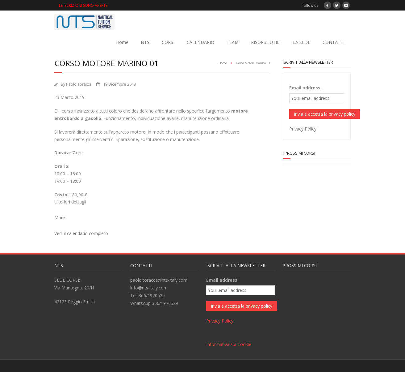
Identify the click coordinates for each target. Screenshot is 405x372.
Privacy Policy (302, 129)
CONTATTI (333, 42)
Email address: (305, 88)
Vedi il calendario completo (81, 233)
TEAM (233, 42)
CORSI (168, 42)
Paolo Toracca (79, 84)
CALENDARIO (200, 42)
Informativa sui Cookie (228, 344)
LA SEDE (301, 42)
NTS (145, 42)
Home (122, 42)
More (59, 217)
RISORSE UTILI (266, 42)
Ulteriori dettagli (70, 202)
